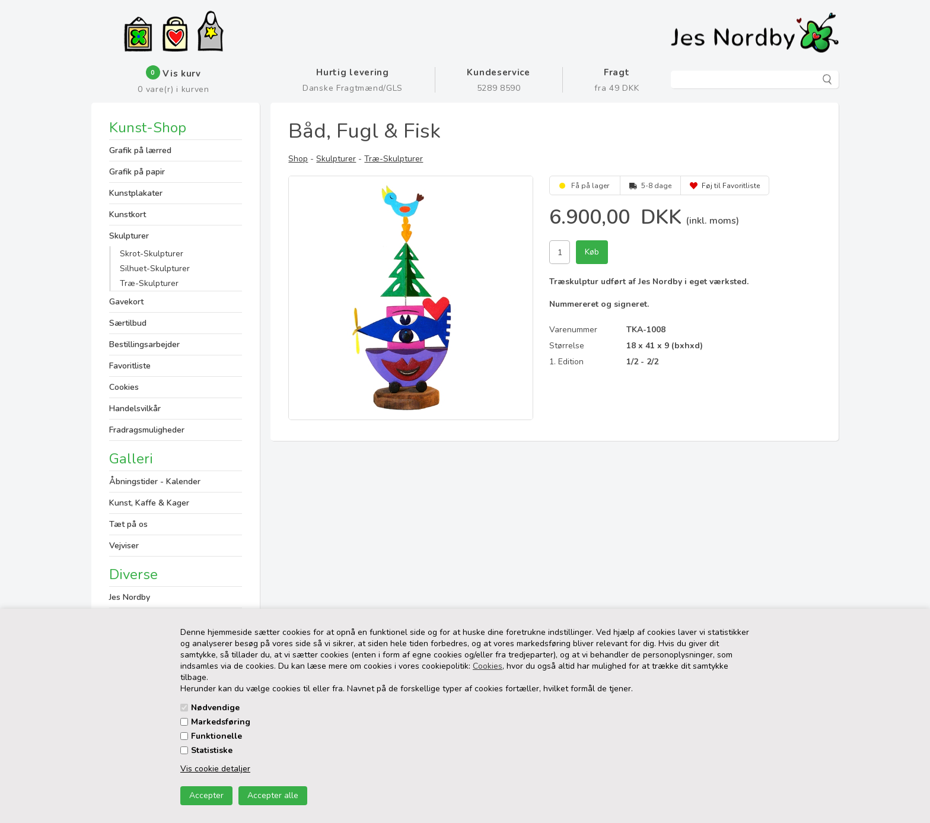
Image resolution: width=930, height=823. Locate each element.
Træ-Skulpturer (149, 283)
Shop (298, 158)
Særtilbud (127, 323)
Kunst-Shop (147, 128)
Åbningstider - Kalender (154, 481)
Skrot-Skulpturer (151, 253)
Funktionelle (216, 736)
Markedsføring (220, 721)
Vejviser (124, 545)
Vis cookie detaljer (215, 768)
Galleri (131, 458)
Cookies (487, 666)
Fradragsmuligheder (146, 430)
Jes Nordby (129, 597)
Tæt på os (128, 524)
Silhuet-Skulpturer (155, 268)
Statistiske (211, 750)
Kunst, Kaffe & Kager (149, 503)
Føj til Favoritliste (731, 185)
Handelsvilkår (135, 408)
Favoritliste (130, 365)
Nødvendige (215, 707)
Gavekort (126, 301)
